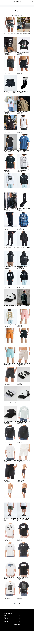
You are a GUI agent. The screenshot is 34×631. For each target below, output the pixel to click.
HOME (1, 5)
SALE (18, 619)
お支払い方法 (6, 617)
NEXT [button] (20, 603)
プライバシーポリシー (20, 628)
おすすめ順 (15, 15)
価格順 (18, 15)
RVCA (4, 5)
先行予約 (19, 621)
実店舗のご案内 (6, 621)
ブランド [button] (17, 3)
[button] (1, 1)
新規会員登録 (6, 618)
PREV (14, 603)
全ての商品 (19, 615)
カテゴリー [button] (5, 3)
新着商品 (28, 3)
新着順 (21, 15)
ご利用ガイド (6, 615)
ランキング (19, 618)
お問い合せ (5, 619)
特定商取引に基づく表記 (14, 628)
